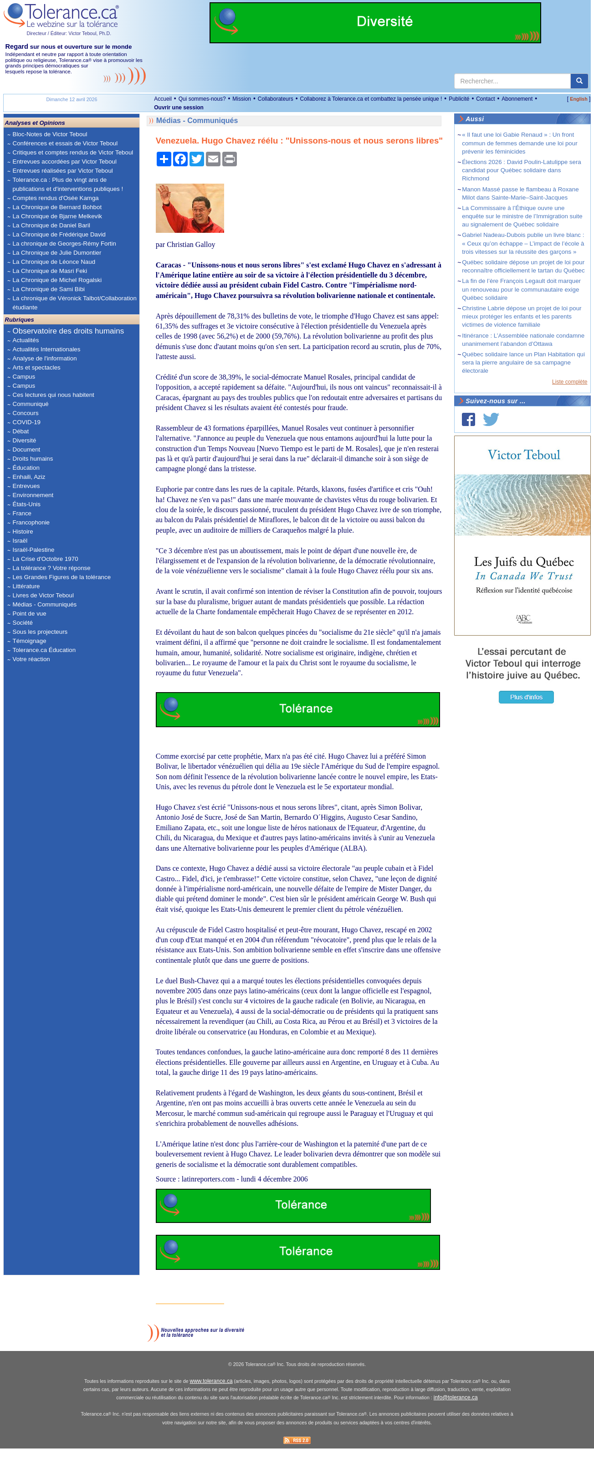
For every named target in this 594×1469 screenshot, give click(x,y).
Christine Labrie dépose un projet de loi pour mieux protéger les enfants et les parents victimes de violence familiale (521, 316)
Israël (20, 540)
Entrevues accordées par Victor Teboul (65, 161)
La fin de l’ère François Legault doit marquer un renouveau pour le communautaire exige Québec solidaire (521, 289)
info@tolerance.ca (456, 1418)
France (22, 513)
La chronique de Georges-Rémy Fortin (64, 243)
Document (27, 449)
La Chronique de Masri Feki (50, 270)
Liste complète (569, 382)
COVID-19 (27, 422)
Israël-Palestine (34, 549)
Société (23, 622)
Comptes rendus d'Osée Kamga (56, 198)
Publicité (459, 99)
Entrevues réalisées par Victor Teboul (63, 170)
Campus (24, 376)
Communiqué (31, 404)
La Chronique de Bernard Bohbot (57, 207)
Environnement (33, 495)
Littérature (26, 586)
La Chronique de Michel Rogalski (57, 280)
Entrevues (26, 486)
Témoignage (29, 640)
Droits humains (33, 458)
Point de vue (29, 613)
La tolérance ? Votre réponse (52, 568)
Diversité (24, 440)
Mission (241, 99)
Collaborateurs (275, 99)
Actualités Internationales (47, 349)
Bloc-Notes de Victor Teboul (50, 134)
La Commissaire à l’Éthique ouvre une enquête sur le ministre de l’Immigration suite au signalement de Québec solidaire (522, 216)
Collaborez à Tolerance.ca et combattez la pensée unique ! (371, 99)
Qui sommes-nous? (202, 99)
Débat (21, 431)
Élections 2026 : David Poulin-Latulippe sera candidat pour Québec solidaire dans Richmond (521, 170)
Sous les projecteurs (40, 631)
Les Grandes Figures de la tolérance (62, 577)
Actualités (26, 340)
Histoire (23, 531)
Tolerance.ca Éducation (44, 650)
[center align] (579, 81)
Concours (26, 413)
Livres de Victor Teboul (43, 595)
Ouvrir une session (179, 107)
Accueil (163, 99)
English (578, 99)
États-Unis (27, 504)
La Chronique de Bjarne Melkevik (57, 216)
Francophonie (31, 522)
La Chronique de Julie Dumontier (57, 252)
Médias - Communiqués (45, 604)
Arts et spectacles (37, 367)
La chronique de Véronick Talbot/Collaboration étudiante (75, 303)
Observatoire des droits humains (68, 331)
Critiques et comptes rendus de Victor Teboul (73, 152)
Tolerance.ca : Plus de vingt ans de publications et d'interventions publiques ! (68, 184)
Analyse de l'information (45, 358)
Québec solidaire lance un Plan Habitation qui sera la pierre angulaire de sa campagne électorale (523, 362)
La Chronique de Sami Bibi (49, 289)
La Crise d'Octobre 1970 (45, 558)
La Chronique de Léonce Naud (54, 261)
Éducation (26, 467)
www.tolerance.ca (211, 1401)
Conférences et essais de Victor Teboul (65, 143)
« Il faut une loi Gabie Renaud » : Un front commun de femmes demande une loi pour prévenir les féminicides (519, 142)
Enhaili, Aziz (29, 476)
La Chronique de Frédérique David (59, 234)
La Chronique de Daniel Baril (51, 225)
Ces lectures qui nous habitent (53, 394)
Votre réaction (31, 659)
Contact (485, 99)
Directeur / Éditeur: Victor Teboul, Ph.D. (69, 33)
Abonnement (517, 99)
